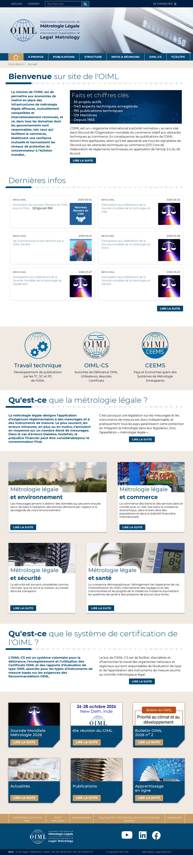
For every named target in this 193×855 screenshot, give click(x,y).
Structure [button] (93, 57)
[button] (16, 57)
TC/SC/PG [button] (178, 57)
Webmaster (174, 817)
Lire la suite (142, 439)
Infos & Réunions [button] (125, 57)
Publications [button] (64, 57)
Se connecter (164, 3)
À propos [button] (35, 57)
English (16, 3)
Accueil (32, 64)
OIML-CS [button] (155, 57)
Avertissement (81, 817)
